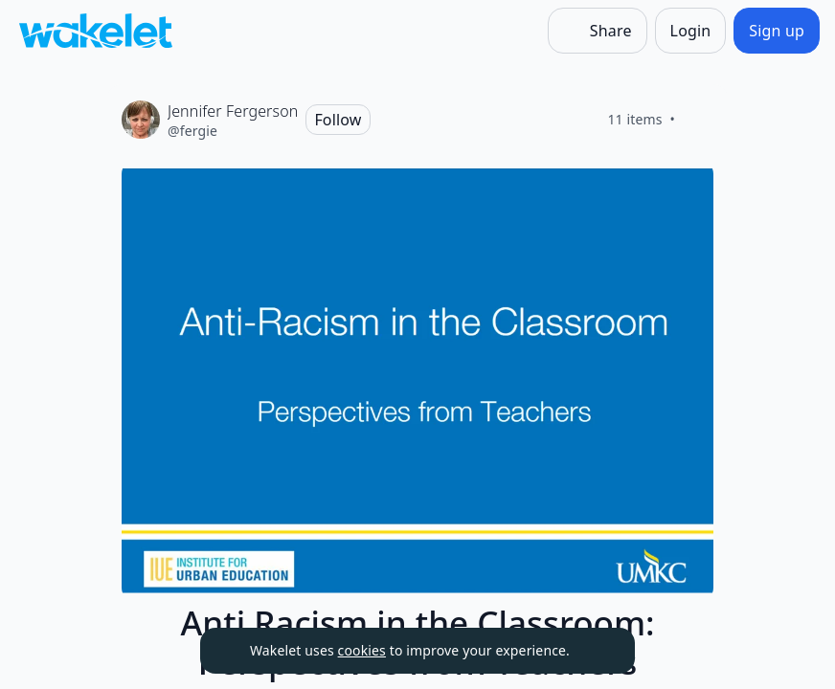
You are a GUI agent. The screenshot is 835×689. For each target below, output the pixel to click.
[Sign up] (776, 31)
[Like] (698, 119)
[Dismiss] (596, 650)
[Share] (597, 31)
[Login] (691, 31)
